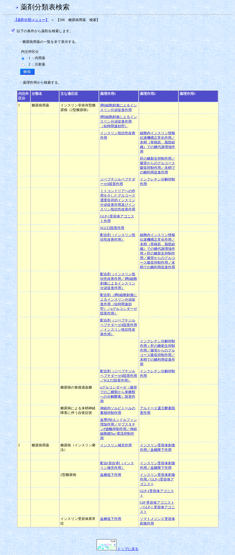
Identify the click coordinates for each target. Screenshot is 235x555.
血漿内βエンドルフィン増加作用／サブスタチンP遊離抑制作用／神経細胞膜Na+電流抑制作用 (118, 429)
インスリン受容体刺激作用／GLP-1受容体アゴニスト (157, 479)
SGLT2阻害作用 (112, 228)
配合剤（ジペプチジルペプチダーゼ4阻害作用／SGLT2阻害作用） (118, 375)
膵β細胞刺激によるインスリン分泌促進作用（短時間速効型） (118, 121)
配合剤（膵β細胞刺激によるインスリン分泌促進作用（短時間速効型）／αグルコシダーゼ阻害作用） (118, 304)
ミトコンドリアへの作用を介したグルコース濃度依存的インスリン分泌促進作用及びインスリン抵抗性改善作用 (117, 200)
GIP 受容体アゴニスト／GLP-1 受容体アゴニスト (157, 507)
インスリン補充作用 (116, 445)
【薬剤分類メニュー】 (31, 20)
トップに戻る (117, 549)
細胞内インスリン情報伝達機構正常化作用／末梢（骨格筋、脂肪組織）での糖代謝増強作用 (157, 142)
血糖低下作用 (110, 475)
